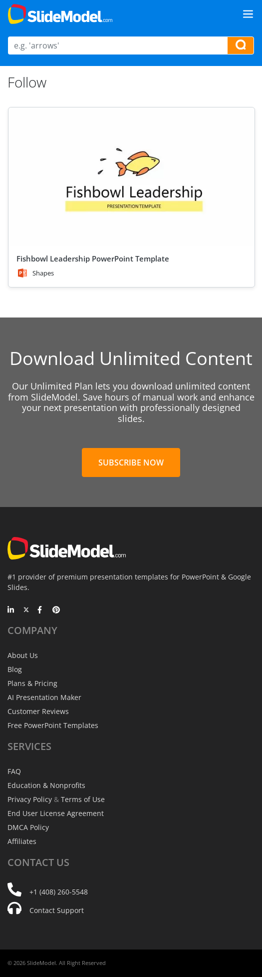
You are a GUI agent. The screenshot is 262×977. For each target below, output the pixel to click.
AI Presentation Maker (44, 697)
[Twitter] (26, 610)
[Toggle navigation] (248, 14)
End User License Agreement (55, 813)
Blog (14, 669)
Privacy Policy (29, 799)
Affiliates (21, 841)
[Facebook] (41, 610)
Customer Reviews (38, 711)
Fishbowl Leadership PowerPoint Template (92, 259)
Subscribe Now (131, 462)
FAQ (14, 771)
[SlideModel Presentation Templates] (60, 14)
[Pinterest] (56, 610)
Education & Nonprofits (46, 785)
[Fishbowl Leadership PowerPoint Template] (131, 177)
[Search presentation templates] (240, 45)
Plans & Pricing (32, 683)
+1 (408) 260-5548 (58, 891)
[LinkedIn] (11, 610)
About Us (22, 655)
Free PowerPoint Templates (52, 725)
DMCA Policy (28, 827)
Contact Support (56, 910)
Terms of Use (83, 799)
